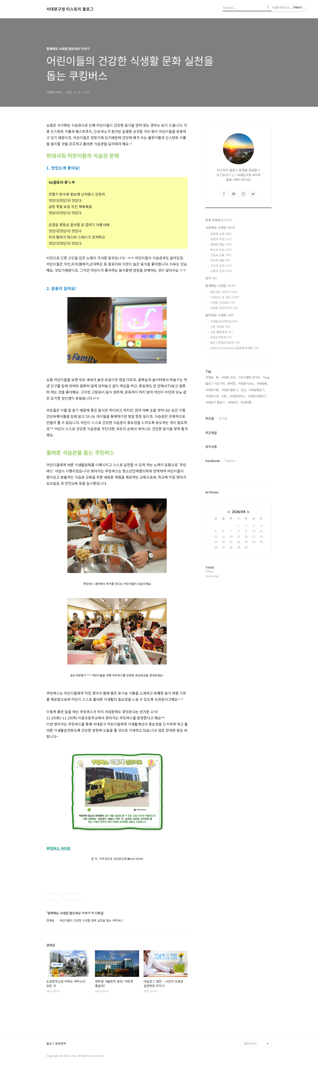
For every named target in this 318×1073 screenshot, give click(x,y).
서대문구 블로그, (215, 402)
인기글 (222, 418)
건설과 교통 (221, 255)
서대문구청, (212, 396)
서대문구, (233, 402)
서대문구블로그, (257, 396)
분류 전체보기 (218, 220)
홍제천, (231, 383)
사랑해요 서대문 (220, 227)
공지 (211, 278)
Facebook (212, 460)
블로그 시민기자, (215, 383)
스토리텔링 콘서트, (249, 377)
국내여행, (246, 402)
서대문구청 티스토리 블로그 (70, 9)
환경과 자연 (221, 239)
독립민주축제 (221, 337)
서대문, (209, 377)
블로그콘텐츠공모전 (225, 342)
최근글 (209, 418)
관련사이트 (250, 1043)
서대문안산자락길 (223, 321)
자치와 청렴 (220, 260)
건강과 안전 (221, 265)
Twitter (229, 460)
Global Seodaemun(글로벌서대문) (234, 348)
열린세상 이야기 (223, 292)
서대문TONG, (246, 383)
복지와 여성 (221, 250)
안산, (244, 390)
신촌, (224, 396)
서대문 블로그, (230, 390)
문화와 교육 (221, 234)
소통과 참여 (221, 271)
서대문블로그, (257, 390)
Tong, (266, 377)
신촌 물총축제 (221, 332)
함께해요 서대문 (220, 285)
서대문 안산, (228, 377)
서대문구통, (212, 390)
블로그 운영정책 (56, 1043)
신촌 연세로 (220, 327)
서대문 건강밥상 (222, 302)
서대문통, (262, 383)
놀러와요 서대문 (219, 315)
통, (218, 377)
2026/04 (238, 511)
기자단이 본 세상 (224, 297)
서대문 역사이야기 (224, 308)
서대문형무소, (237, 396)
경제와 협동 (221, 244)
